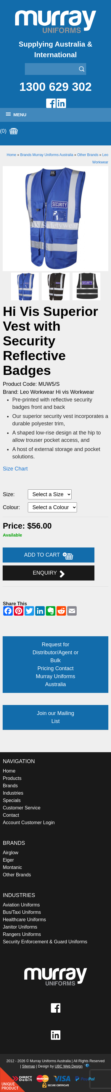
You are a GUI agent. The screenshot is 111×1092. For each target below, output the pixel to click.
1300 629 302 (55, 86)
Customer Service (21, 807)
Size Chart (15, 469)
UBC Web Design (69, 1066)
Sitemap (28, 1066)
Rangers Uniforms (22, 934)
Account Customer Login (28, 822)
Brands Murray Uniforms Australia (46, 155)
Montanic (12, 867)
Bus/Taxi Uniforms (22, 912)
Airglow (10, 852)
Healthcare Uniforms (24, 919)
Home (11, 155)
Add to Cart (48, 556)
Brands (10, 785)
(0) (9, 131)
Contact (11, 815)
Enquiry (49, 574)
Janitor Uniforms (20, 926)
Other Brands (87, 155)
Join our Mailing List (55, 717)
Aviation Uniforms (21, 904)
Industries (13, 793)
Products (12, 778)
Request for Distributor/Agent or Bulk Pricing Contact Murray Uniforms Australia (55, 664)
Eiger (8, 860)
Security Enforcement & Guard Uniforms (45, 941)
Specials (11, 800)
